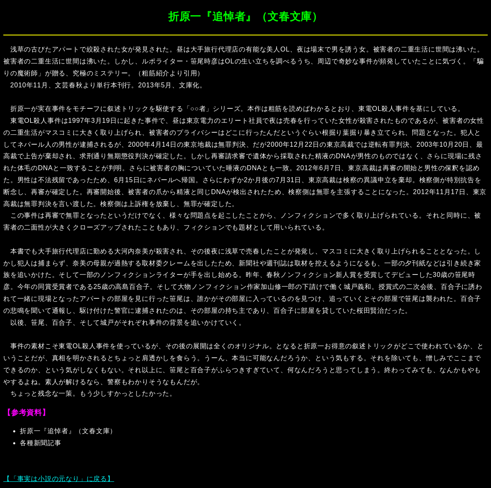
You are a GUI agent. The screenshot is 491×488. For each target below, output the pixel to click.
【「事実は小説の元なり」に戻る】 (58, 478)
